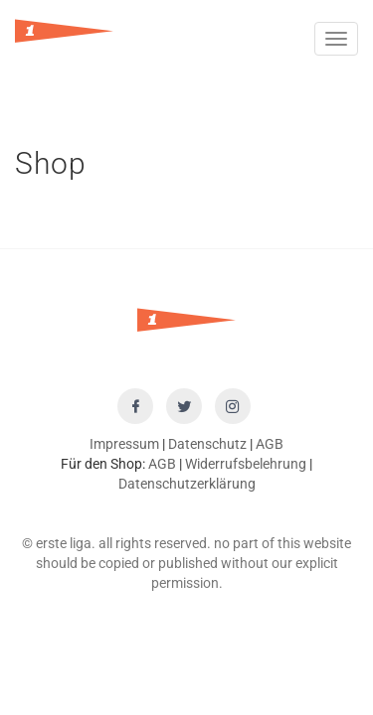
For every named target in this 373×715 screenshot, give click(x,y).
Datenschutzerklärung (187, 484)
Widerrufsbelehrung (245, 464)
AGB (269, 444)
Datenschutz (207, 444)
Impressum (124, 444)
